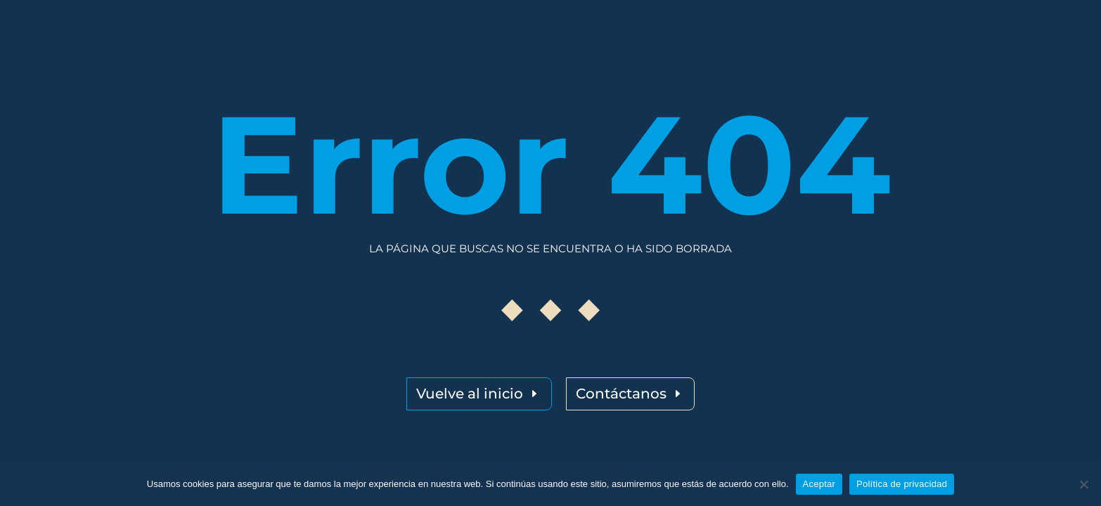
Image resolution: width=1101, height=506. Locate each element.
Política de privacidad (901, 484)
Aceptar (819, 484)
